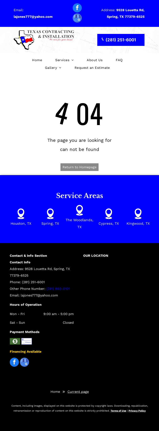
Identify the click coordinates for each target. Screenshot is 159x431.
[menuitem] (37, 60)
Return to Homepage (79, 167)
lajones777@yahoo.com (39, 295)
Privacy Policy (137, 410)
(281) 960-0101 (58, 289)
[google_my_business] (77, 18)
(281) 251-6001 (33, 282)
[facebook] (77, 8)
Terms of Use (118, 410)
